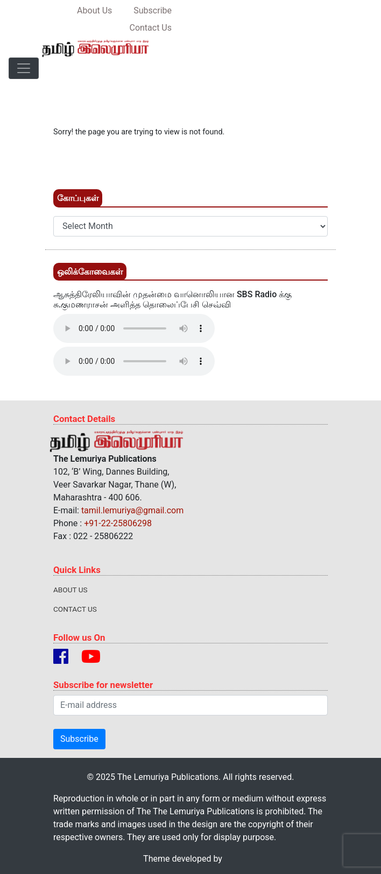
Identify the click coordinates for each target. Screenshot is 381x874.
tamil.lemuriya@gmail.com (132, 510)
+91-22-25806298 (118, 523)
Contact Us (75, 609)
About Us (70, 589)
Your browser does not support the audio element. (134, 328)
